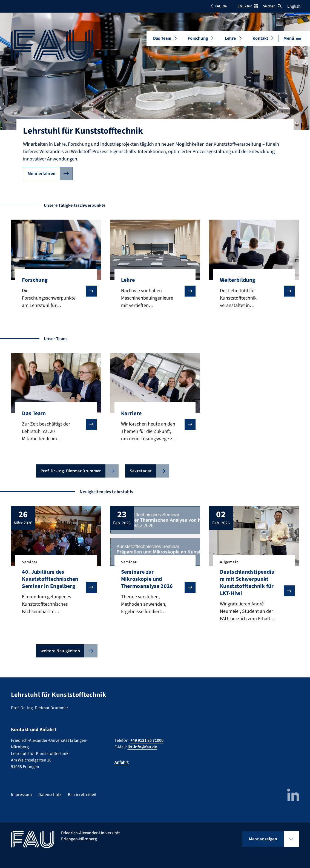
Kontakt (260, 38)
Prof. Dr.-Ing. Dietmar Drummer (71, 471)
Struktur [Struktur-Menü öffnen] (247, 6)
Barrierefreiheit (82, 795)
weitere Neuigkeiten (60, 651)
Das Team (162, 38)
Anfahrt (121, 762)
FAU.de (218, 6)
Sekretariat (141, 471)
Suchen (272, 6)
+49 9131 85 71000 (146, 740)
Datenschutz (49, 795)
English (294, 6)
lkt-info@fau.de (142, 747)
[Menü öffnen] (292, 38)
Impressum (21, 795)
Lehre (230, 38)
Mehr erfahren (41, 174)
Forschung (198, 38)
